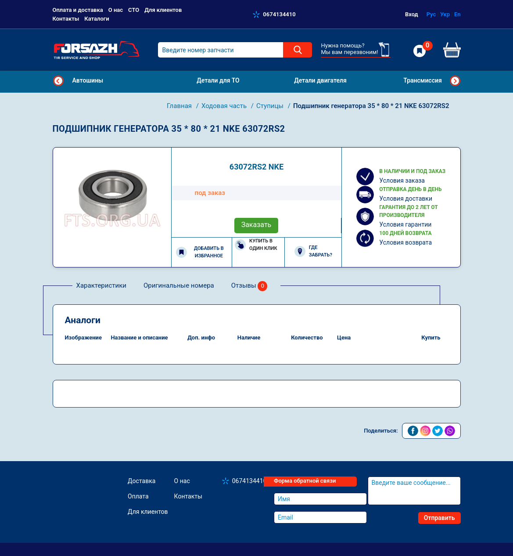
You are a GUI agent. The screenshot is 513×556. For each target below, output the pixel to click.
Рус (431, 14)
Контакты (66, 18)
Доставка (141, 480)
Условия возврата (405, 242)
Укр (445, 14)
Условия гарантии (405, 224)
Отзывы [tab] (249, 286)
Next (455, 80)
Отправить (439, 517)
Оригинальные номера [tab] (178, 285)
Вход (411, 14)
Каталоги (96, 18)
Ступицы (270, 106)
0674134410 (279, 14)
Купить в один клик (256, 244)
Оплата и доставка (78, 10)
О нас (115, 10)
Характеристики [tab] (101, 285)
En (457, 14)
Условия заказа (402, 180)
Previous (58, 80)
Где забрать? (313, 251)
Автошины (88, 80)
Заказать (256, 224)
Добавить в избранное (200, 252)
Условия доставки (405, 198)
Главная (180, 106)
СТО (133, 10)
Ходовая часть (224, 106)
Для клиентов (163, 10)
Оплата (138, 496)
